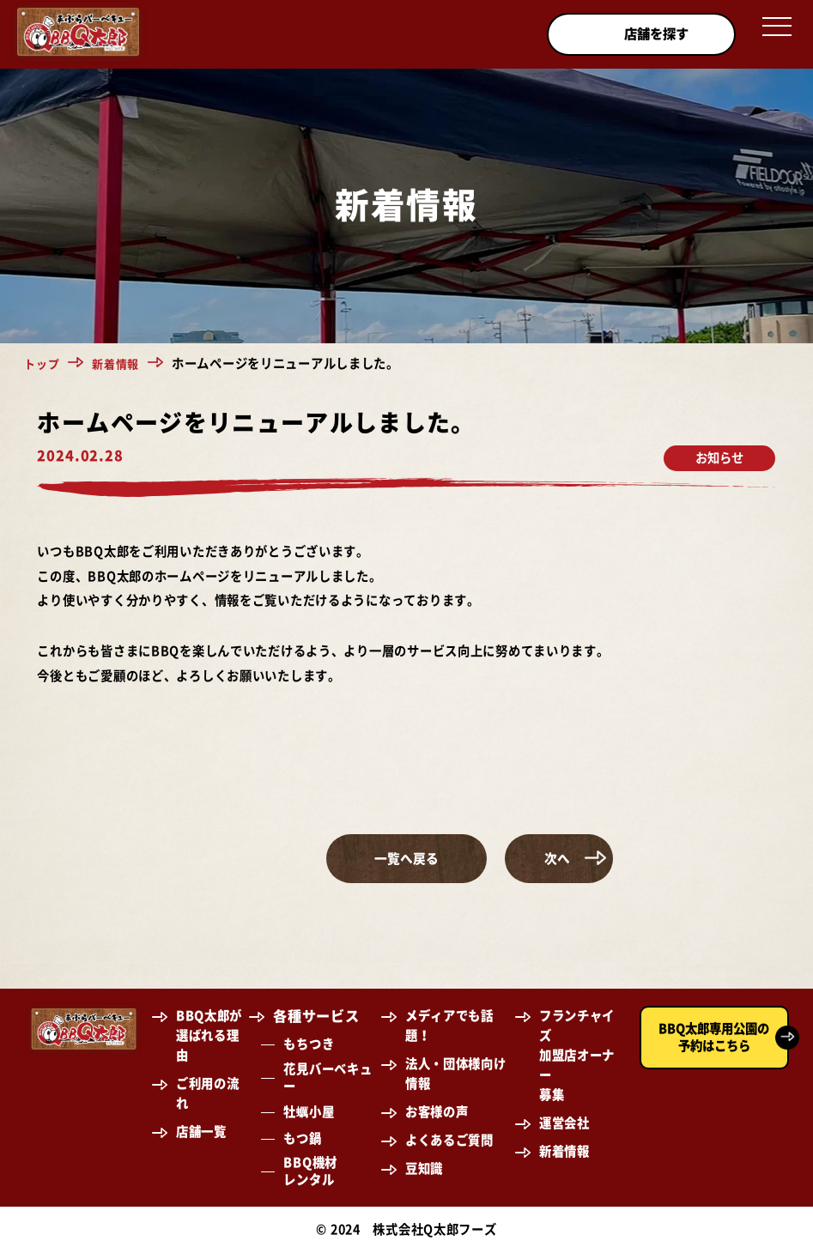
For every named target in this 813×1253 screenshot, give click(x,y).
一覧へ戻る (406, 858)
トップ (43, 363)
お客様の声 (437, 1112)
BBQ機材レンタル (310, 1172)
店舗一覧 (201, 1132)
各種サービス (316, 1017)
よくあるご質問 (449, 1141)
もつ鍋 (302, 1139)
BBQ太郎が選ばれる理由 (209, 1036)
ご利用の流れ (208, 1094)
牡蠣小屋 (308, 1112)
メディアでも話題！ (449, 1026)
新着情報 (120, 363)
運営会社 (564, 1123)
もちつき (308, 1044)
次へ (614, 858)
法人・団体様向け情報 (456, 1074)
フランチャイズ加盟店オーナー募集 (577, 1056)
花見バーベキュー (327, 1078)
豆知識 (424, 1168)
